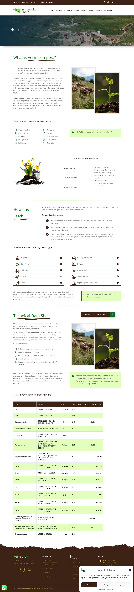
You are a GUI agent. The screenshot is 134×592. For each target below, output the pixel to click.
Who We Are (60, 10)
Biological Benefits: (70, 187)
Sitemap (46, 572)
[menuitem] (109, 10)
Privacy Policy (110, 589)
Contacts (98, 10)
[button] (130, 570)
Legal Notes (48, 569)
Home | (114, 29)
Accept (89, 585)
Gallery (84, 10)
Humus (69, 10)
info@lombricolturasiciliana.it (26, 2)
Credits (46, 576)
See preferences (123, 585)
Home (51, 10)
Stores (76, 10)
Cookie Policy (102, 589)
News (91, 10)
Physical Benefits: (70, 168)
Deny (106, 585)
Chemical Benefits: (70, 178)
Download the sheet (96, 314)
